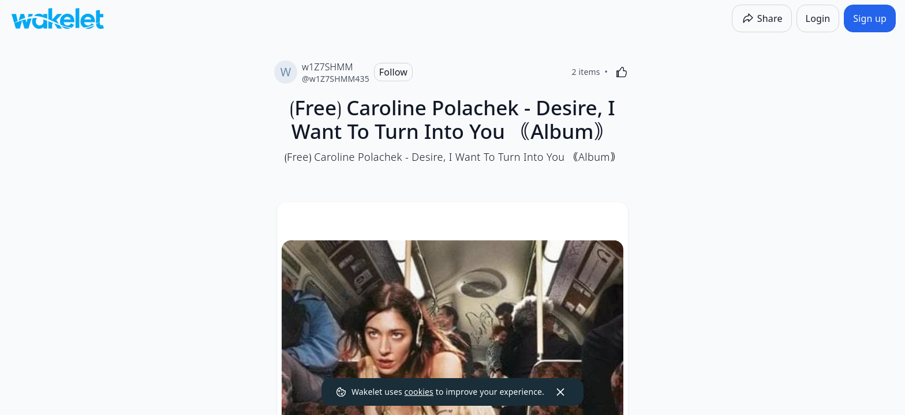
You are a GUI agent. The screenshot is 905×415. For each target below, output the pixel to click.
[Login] (818, 18)
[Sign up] (870, 18)
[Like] (621, 72)
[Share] (762, 18)
